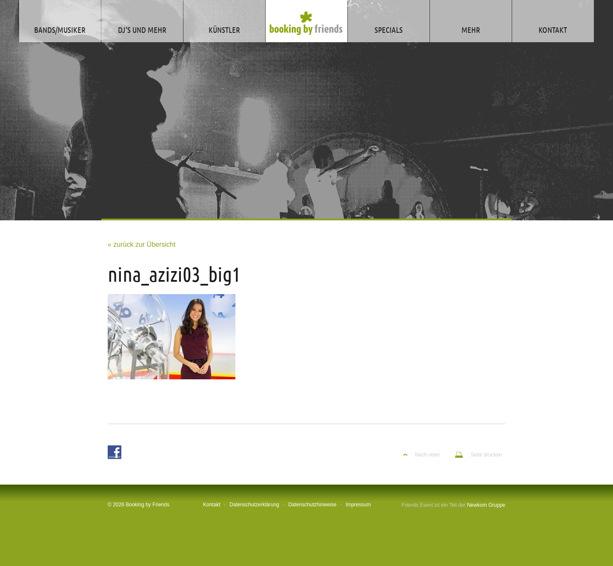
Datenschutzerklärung (254, 505)
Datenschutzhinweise (312, 505)
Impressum (358, 505)
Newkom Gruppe (486, 505)
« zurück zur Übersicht (141, 244)
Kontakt (212, 505)
